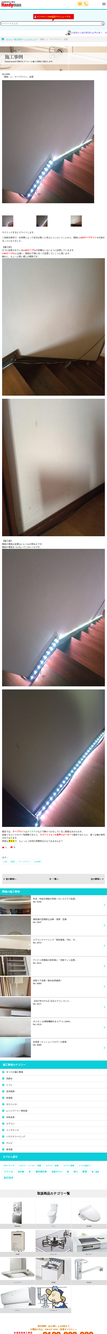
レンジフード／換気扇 (16, 1110)
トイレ (9, 1085)
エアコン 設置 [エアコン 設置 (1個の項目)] (52, 1166)
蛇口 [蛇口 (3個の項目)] (76, 1172)
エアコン (10, 1123)
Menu (97, 2)
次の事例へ (97, 879)
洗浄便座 (10, 1091)
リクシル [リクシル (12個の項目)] (8, 1171)
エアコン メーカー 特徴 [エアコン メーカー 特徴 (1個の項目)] (30, 1166)
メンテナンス (12, 1130)
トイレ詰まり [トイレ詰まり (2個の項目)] (85, 1165)
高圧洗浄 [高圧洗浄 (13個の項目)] (8, 1177)
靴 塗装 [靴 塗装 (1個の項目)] (95, 1172)
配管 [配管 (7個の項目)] (85, 1171)
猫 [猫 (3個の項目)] (68, 1172)
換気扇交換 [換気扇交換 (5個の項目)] (41, 1171)
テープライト (24, 861)
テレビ (9, 1143)
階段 (13, 861)
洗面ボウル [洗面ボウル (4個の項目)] (56, 1171)
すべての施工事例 (14, 1072)
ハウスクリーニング (15, 1136)
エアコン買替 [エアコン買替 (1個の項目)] (68, 1166)
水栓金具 (10, 1117)
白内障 (37, 861)
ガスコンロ (11, 1104)
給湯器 (9, 1098)
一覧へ (54, 879)
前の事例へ (10, 879)
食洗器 (9, 1149)
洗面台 (9, 1078)
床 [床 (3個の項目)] (30, 1172)
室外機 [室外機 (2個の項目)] (21, 1172)
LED (5, 861)
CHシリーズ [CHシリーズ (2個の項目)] (9, 1165)
